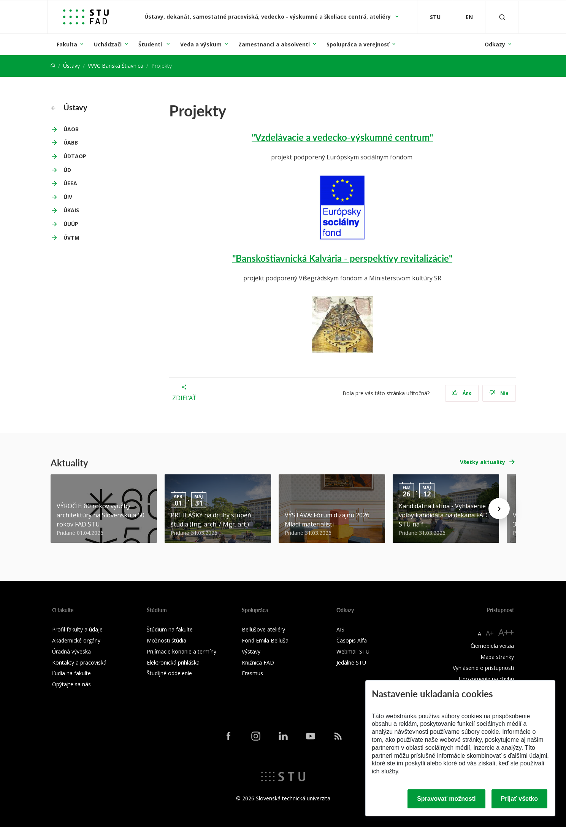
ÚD (67, 169)
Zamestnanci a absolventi (274, 44)
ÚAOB (71, 129)
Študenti (150, 44)
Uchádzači (108, 44)
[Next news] (499, 508)
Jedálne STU (351, 662)
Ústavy (71, 65)
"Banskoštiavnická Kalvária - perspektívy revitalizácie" (342, 257)
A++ (506, 632)
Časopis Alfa (351, 640)
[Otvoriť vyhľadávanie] (502, 16)
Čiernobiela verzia (492, 645)
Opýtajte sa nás (71, 684)
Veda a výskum (201, 44)
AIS (340, 629)
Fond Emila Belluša (265, 640)
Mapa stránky (497, 656)
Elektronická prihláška (173, 662)
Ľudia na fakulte (71, 673)
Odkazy (495, 44)
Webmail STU (352, 651)
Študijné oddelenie (169, 673)
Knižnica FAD (258, 662)
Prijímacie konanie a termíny (181, 651)
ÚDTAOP (74, 156)
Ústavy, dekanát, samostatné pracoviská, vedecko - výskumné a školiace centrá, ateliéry (268, 16)
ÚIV (67, 196)
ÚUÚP (70, 223)
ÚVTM (71, 237)
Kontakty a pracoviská (79, 662)
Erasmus (252, 673)
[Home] (53, 65)
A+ (490, 633)
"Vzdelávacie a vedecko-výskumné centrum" (342, 136)
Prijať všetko (519, 798)
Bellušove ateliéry (263, 629)
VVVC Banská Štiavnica (115, 65)
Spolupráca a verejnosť (358, 44)
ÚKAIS (71, 210)
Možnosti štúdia (166, 640)
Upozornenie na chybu (486, 678)
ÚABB (70, 142)
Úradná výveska (71, 651)
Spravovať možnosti (446, 798)
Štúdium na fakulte (170, 629)
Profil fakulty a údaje (77, 629)
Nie (499, 393)
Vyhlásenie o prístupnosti (483, 667)
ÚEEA (70, 183)
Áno (462, 393)
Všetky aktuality (482, 462)
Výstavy (251, 651)
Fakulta (67, 44)
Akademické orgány (76, 640)
